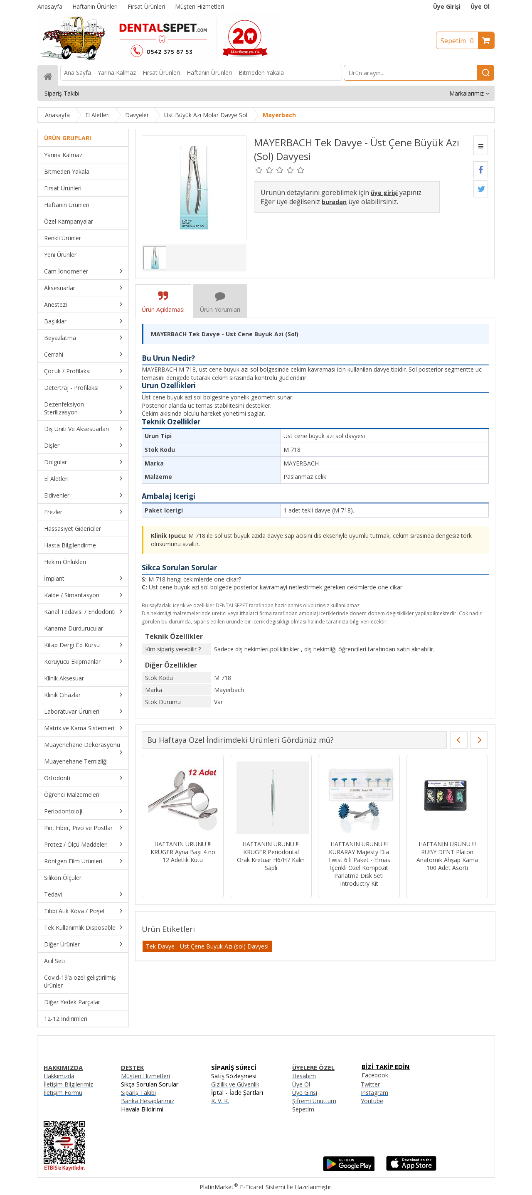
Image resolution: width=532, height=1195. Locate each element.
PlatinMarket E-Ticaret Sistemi (242, 1187)
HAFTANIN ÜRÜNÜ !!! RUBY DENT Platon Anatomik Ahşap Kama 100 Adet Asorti (447, 856)
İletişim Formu (63, 1092)
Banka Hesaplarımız (147, 1101)
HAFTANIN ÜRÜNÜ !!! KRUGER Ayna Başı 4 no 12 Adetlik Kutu (182, 852)
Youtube (372, 1101)
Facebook (375, 1075)
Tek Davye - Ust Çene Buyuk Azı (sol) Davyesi (207, 946)
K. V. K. (220, 1101)
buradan (334, 202)
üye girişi (384, 193)
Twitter (370, 1084)
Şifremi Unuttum (314, 1101)
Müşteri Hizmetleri (145, 1076)
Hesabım (304, 1076)
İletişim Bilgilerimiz (68, 1084)
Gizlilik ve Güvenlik (235, 1084)
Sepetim (459, 40)
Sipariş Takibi (138, 1092)
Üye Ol (480, 6)
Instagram (374, 1092)
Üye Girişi (447, 6)
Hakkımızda (59, 1076)
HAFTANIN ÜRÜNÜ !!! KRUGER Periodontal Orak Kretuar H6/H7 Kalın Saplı (271, 856)
